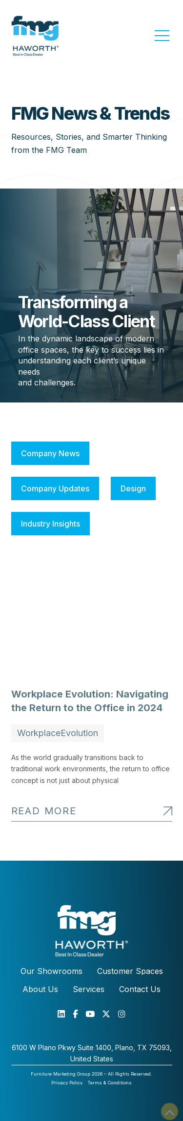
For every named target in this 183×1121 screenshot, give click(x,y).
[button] (162, 35)
